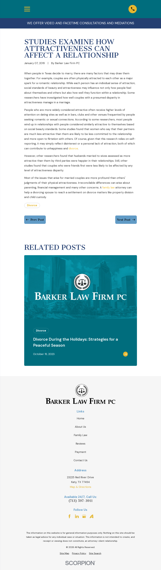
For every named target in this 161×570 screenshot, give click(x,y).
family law (108, 187)
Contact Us (80, 460)
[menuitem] (64, 553)
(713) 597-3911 (80, 500)
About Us (80, 426)
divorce (73, 148)
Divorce (32, 205)
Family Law (80, 435)
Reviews (80, 443)
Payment (80, 452)
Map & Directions (80, 487)
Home (80, 418)
